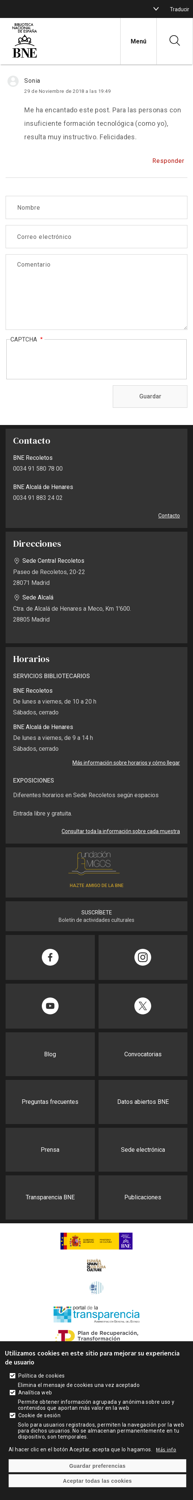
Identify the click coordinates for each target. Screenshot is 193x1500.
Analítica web (35, 1393)
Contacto (169, 516)
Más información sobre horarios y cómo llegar (126, 763)
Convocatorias (143, 1054)
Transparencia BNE (50, 1197)
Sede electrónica (143, 1149)
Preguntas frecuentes (50, 1101)
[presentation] (67, 359)
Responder (168, 160)
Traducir (179, 9)
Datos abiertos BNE (143, 1101)
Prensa (50, 1149)
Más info (166, 1449)
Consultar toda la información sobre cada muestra (121, 831)
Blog (50, 1054)
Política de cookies (41, 1376)
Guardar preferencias (97, 1466)
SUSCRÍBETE (96, 913)
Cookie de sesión (39, 1415)
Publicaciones (142, 1197)
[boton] (156, 9)
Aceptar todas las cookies (97, 1481)
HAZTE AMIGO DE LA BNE (97, 885)
